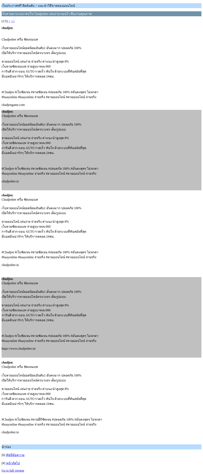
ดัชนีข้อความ (15, 455)
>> (13, 21)
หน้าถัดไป (13, 463)
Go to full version (13, 470)
